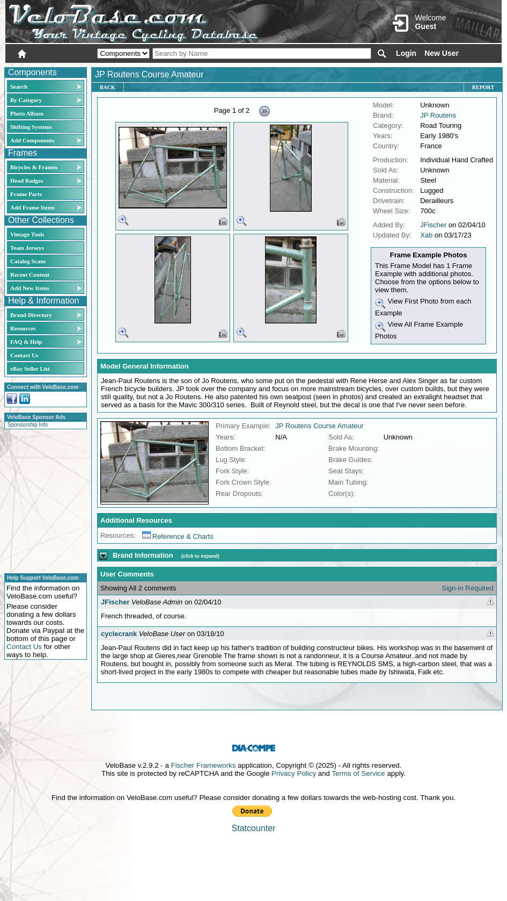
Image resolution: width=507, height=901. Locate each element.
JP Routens (438, 115)
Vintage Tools (27, 234)
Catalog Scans (28, 261)
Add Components (32, 140)
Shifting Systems (31, 127)
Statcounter (254, 828)
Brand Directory (31, 315)
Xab (426, 235)
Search (18, 86)
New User (441, 53)
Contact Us (24, 355)
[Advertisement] (42, 499)
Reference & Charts (178, 536)
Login (406, 53)
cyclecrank (119, 634)
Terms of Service (358, 773)
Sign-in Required (468, 588)
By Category (26, 100)
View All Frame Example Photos (419, 330)
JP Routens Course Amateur (319, 426)
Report (483, 87)
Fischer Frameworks (203, 765)
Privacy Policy (293, 773)
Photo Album (26, 113)
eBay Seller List (30, 368)
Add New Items (29, 288)
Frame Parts (26, 194)
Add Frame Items (32, 207)
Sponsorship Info (28, 425)
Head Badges (26, 180)
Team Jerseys (27, 247)
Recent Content (29, 274)
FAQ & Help (26, 341)
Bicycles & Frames (34, 167)
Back (107, 87)
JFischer (433, 225)
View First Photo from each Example (423, 307)
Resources (22, 328)
